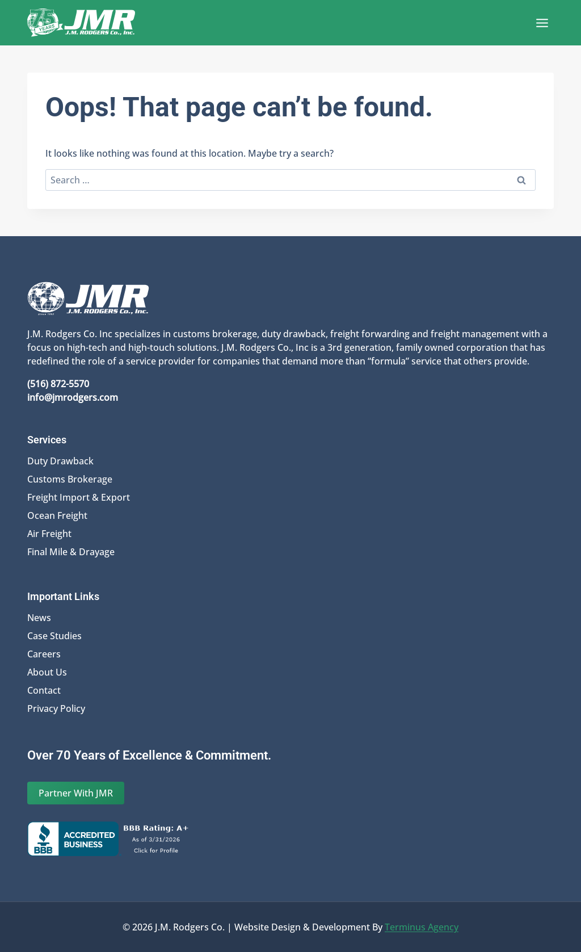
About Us (47, 672)
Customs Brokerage (69, 479)
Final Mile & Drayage (71, 552)
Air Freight (49, 533)
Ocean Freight (57, 515)
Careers (44, 654)
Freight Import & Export (78, 497)
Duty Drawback (60, 461)
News (39, 617)
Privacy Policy (56, 708)
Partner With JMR (76, 793)
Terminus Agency (421, 927)
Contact (44, 690)
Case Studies (54, 636)
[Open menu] (542, 22)
